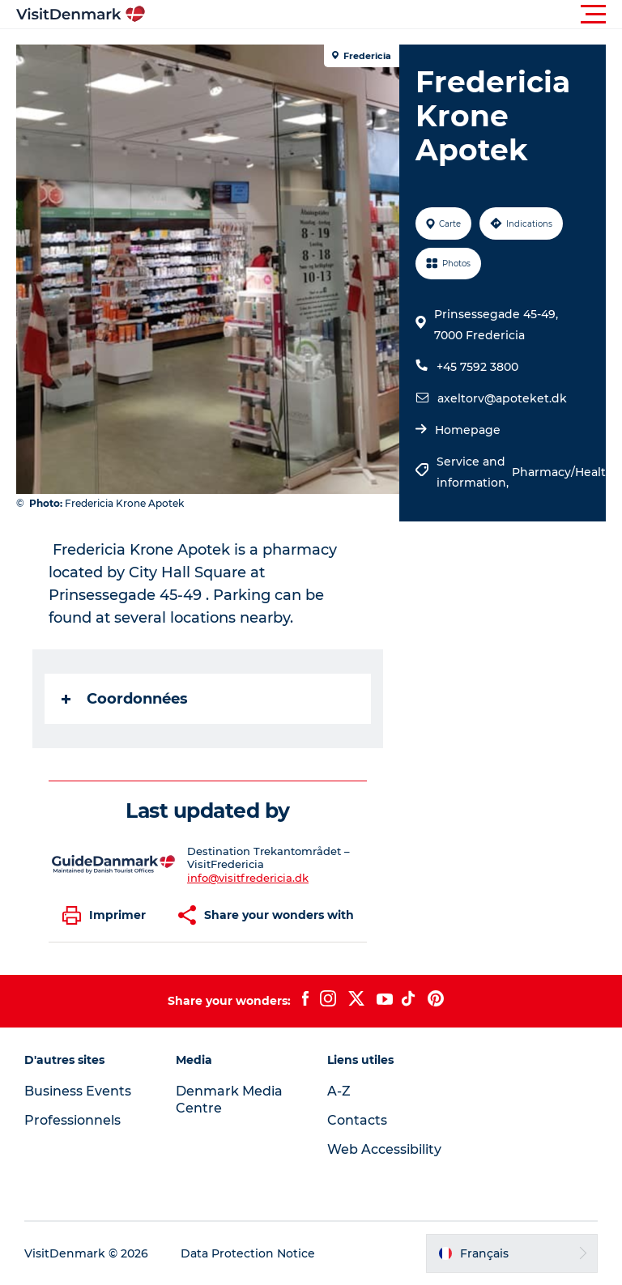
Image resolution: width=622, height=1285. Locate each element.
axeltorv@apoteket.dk (502, 398)
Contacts (357, 1120)
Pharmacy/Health (563, 472)
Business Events (77, 1091)
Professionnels (72, 1120)
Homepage (468, 430)
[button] (384, 14)
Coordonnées (125, 699)
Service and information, (474, 472)
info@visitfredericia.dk (248, 877)
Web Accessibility (384, 1149)
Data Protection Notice (248, 1253)
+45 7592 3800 (477, 367)
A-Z (339, 1091)
